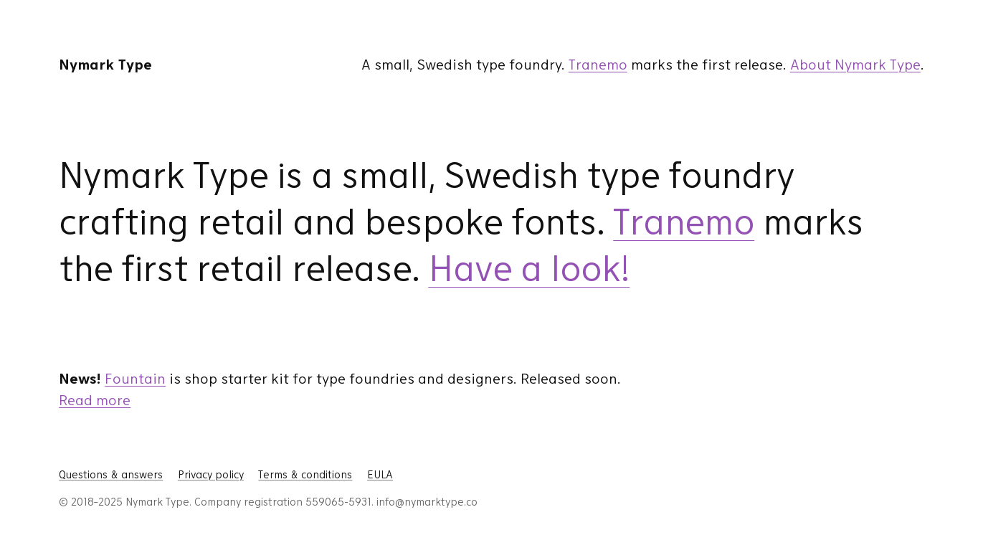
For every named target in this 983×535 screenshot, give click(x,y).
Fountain (135, 378)
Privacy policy (211, 474)
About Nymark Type (855, 64)
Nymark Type (105, 64)
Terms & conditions (305, 474)
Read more (94, 400)
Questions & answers (111, 474)
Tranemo (598, 64)
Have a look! (529, 268)
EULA (380, 474)
